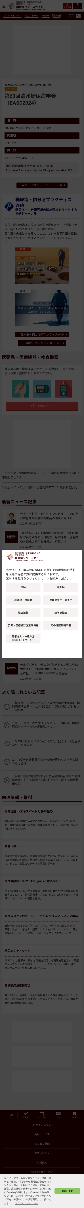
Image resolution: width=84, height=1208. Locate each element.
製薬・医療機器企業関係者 (23, 625)
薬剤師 (61, 587)
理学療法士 (60, 612)
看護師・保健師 (23, 600)
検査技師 (23, 612)
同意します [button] (67, 1191)
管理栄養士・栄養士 (60, 600)
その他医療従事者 (61, 625)
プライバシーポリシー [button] (26, 1203)
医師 (23, 587)
